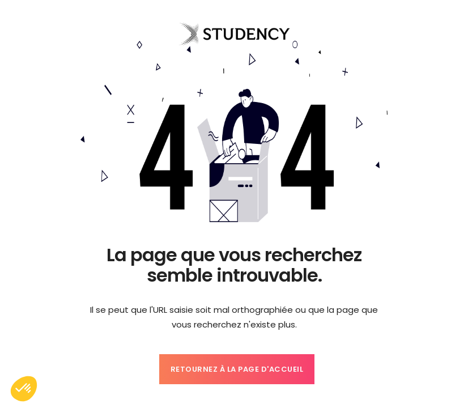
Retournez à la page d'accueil (237, 369)
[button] (23, 388)
